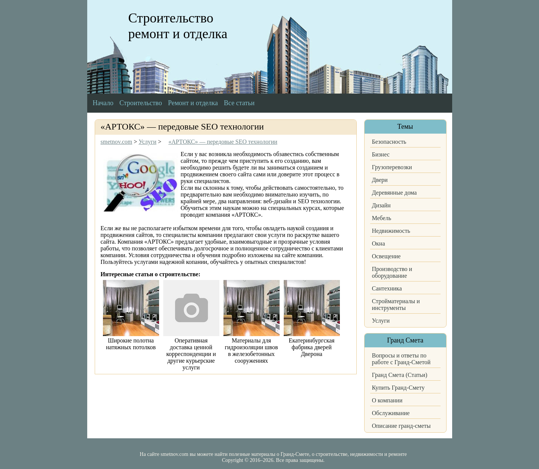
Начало (103, 103)
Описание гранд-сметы (401, 426)
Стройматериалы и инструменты (396, 304)
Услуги (381, 320)
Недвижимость (391, 231)
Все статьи (239, 103)
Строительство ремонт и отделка (178, 25)
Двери (380, 180)
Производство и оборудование (392, 272)
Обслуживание (391, 413)
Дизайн (381, 205)
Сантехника (387, 288)
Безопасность (389, 141)
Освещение (386, 256)
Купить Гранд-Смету (398, 387)
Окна (378, 243)
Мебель (381, 218)
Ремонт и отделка (193, 103)
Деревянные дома (394, 192)
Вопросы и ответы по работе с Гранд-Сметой (401, 358)
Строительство (140, 103)
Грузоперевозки (392, 167)
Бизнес (381, 154)
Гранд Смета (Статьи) (399, 375)
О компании (387, 400)
